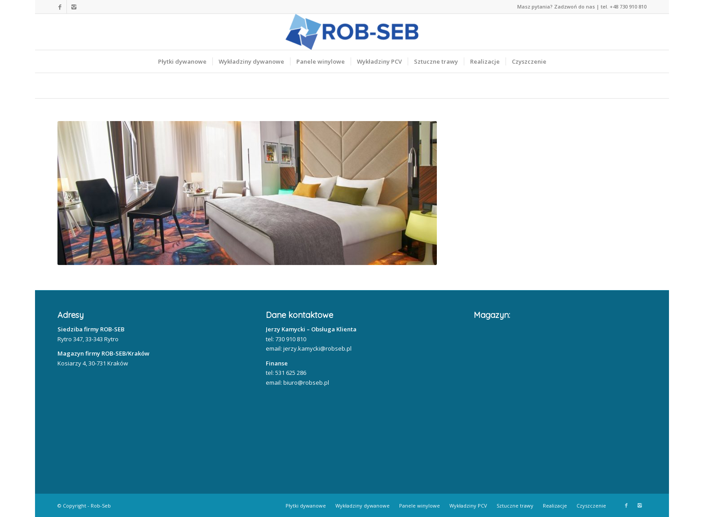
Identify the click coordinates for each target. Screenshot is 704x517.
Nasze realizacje (134, 86)
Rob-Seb (101, 505)
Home (71, 86)
